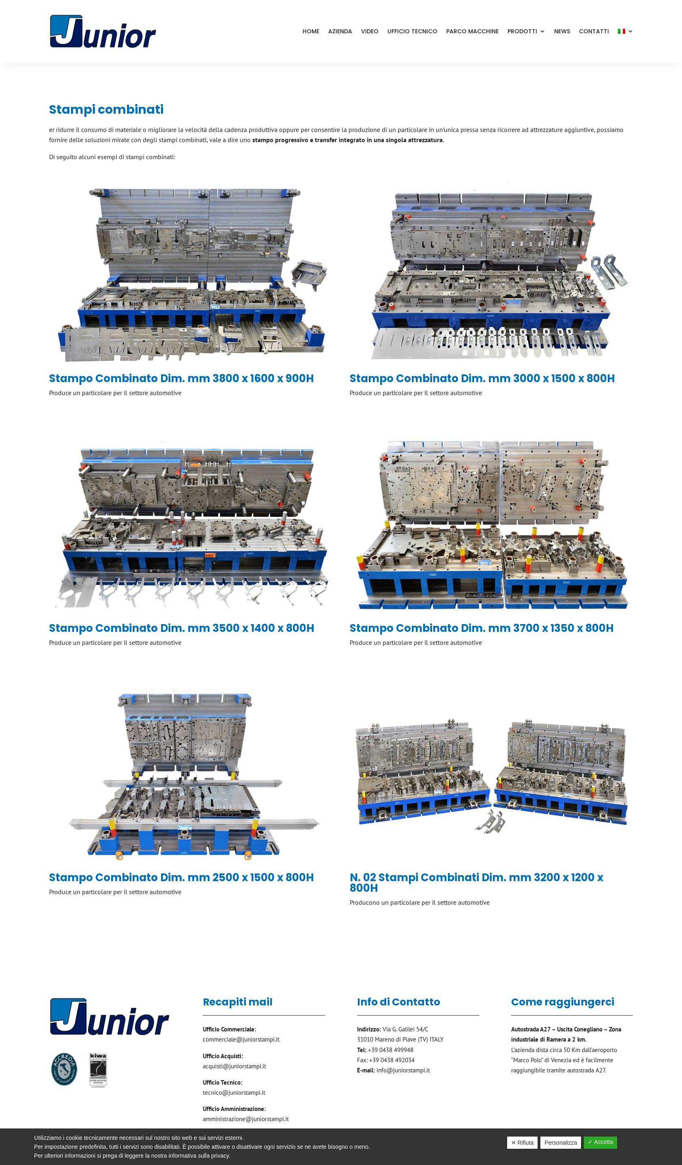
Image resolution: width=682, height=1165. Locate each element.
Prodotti (522, 31)
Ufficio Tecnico (412, 31)
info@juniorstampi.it (403, 1070)
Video (370, 31)
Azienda (340, 31)
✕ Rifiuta (522, 1142)
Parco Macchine (472, 31)
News (562, 31)
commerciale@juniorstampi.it (241, 1039)
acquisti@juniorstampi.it (234, 1066)
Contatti (594, 31)
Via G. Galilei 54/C (405, 1029)
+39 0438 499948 (390, 1050)
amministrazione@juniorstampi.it (246, 1119)
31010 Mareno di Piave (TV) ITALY (400, 1039)
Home (311, 31)
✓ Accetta (600, 1142)
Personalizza (560, 1142)
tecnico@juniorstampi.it (234, 1092)
